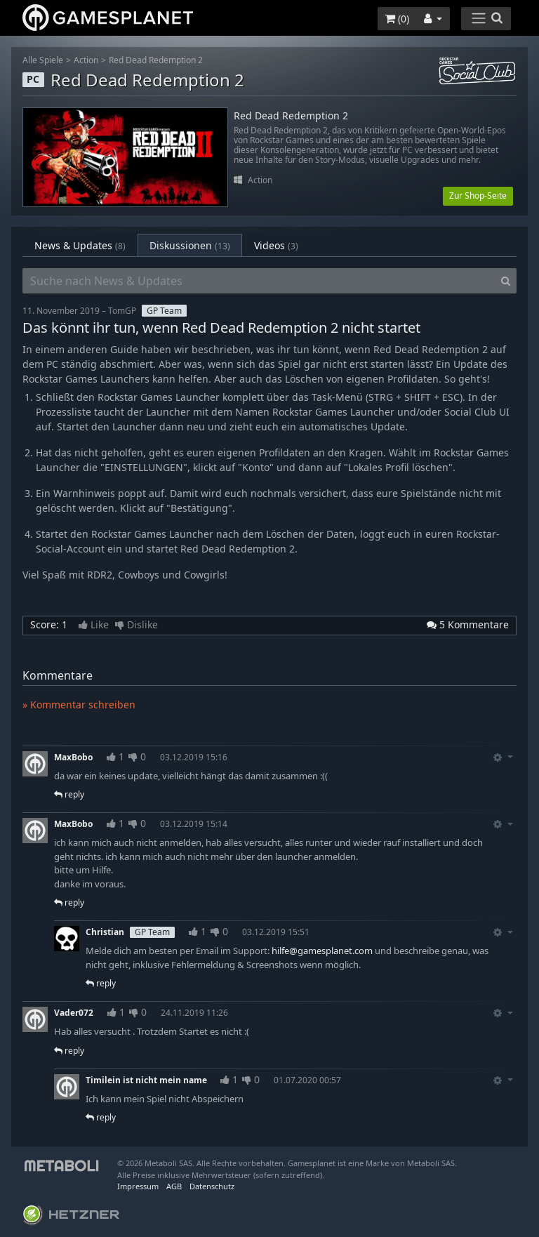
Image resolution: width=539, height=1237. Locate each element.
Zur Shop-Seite (478, 195)
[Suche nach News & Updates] (258, 280)
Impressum (138, 1186)
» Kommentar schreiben (78, 704)
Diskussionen (189, 245)
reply (69, 794)
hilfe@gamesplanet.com (322, 950)
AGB (174, 1186)
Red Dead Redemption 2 (156, 60)
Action (86, 60)
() (397, 18)
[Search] (506, 280)
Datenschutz (211, 1186)
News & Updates (80, 245)
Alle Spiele (42, 60)
